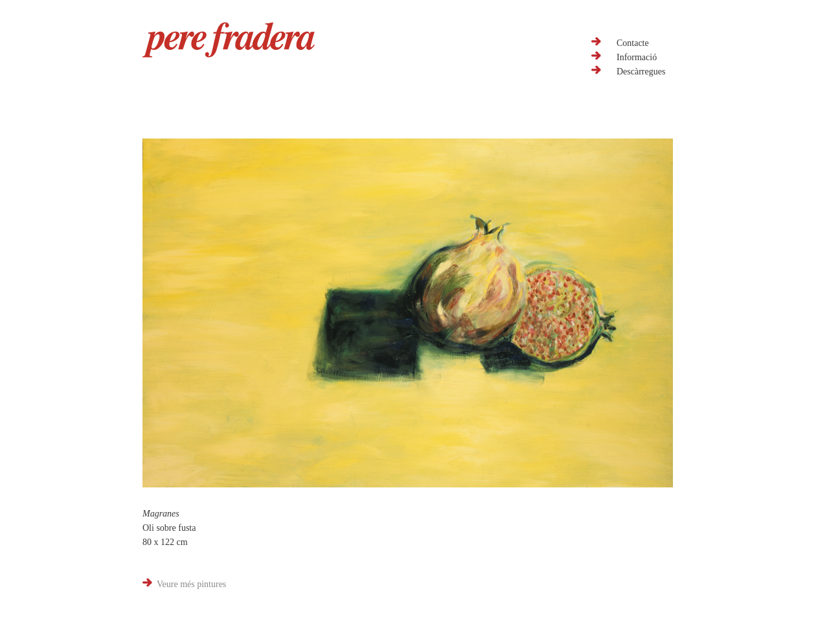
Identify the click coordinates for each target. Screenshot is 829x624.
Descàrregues (641, 71)
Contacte (633, 43)
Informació (637, 57)
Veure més (191, 584)
